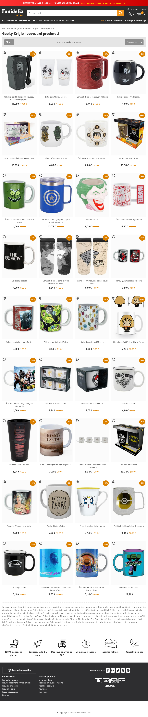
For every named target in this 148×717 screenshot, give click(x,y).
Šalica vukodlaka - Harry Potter (19, 342)
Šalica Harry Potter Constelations (92, 158)
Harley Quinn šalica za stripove (128, 280)
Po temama (8, 20)
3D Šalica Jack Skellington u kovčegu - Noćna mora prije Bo (19, 98)
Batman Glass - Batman (19, 464)
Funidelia (6, 28)
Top (101, 20)
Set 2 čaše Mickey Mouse (55, 97)
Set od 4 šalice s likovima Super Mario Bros (92, 466)
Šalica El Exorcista (19, 280)
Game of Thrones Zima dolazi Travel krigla (92, 282)
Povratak (43, 689)
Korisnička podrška (19, 669)
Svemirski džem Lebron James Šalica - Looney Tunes (55, 589)
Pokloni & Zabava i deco (58, 20)
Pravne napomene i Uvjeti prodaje (16, 682)
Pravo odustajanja (10, 692)
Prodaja (15, 28)
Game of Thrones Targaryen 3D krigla (92, 97)
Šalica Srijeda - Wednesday (128, 97)
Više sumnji (43, 692)
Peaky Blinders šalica (56, 526)
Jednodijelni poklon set (128, 158)
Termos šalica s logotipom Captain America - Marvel (56, 221)
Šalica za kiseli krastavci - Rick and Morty (19, 221)
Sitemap (5, 695)
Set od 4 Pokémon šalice (55, 403)
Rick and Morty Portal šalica (56, 342)
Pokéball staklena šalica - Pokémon (129, 526)
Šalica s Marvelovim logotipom (129, 219)
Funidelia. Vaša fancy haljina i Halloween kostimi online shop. (12, 13)
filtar (8, 42)
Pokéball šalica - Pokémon (92, 403)
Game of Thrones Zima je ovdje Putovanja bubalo (56, 282)
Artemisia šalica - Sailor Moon (92, 526)
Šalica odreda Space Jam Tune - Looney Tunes (92, 589)
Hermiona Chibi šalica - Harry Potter (128, 342)
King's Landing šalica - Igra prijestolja (55, 464)
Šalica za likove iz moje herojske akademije (19, 405)
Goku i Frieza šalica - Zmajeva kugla (19, 158)
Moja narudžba (45, 680)
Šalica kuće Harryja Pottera (55, 158)
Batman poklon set (129, 464)
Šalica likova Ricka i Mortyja (92, 342)
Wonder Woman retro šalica (19, 526)
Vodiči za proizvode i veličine (51, 682)
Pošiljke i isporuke (46, 685)
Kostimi (23, 20)
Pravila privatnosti (10, 685)
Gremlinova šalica (128, 403)
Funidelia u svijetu (10, 680)
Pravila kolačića (8, 689)
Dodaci (36, 20)
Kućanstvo (25, 28)
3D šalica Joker (92, 219)
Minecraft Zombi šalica (128, 587)
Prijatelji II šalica (19, 587)
